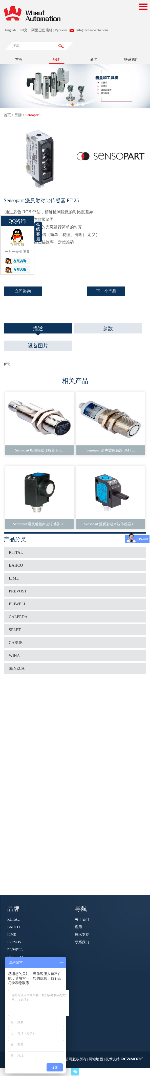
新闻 (93, 59)
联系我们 (131, 59)
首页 (18, 59)
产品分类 (15, 539)
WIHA (14, 655)
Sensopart (32, 115)
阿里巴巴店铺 (42, 30)
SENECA (17, 668)
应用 (78, 927)
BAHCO (16, 565)
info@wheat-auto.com (92, 30)
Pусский (61, 30)
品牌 (56, 59)
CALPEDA (18, 617)
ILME (14, 578)
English (10, 30)
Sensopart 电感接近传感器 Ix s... (39, 450)
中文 (24, 30)
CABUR (16, 642)
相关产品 (75, 381)
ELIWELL (17, 604)
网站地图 (96, 1059)
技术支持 (82, 935)
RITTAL (16, 552)
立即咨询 (23, 291)
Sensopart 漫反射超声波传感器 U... (39, 524)
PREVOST (18, 591)
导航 (81, 908)
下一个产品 (106, 291)
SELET (15, 630)
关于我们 (82, 919)
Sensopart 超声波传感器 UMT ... (111, 450)
